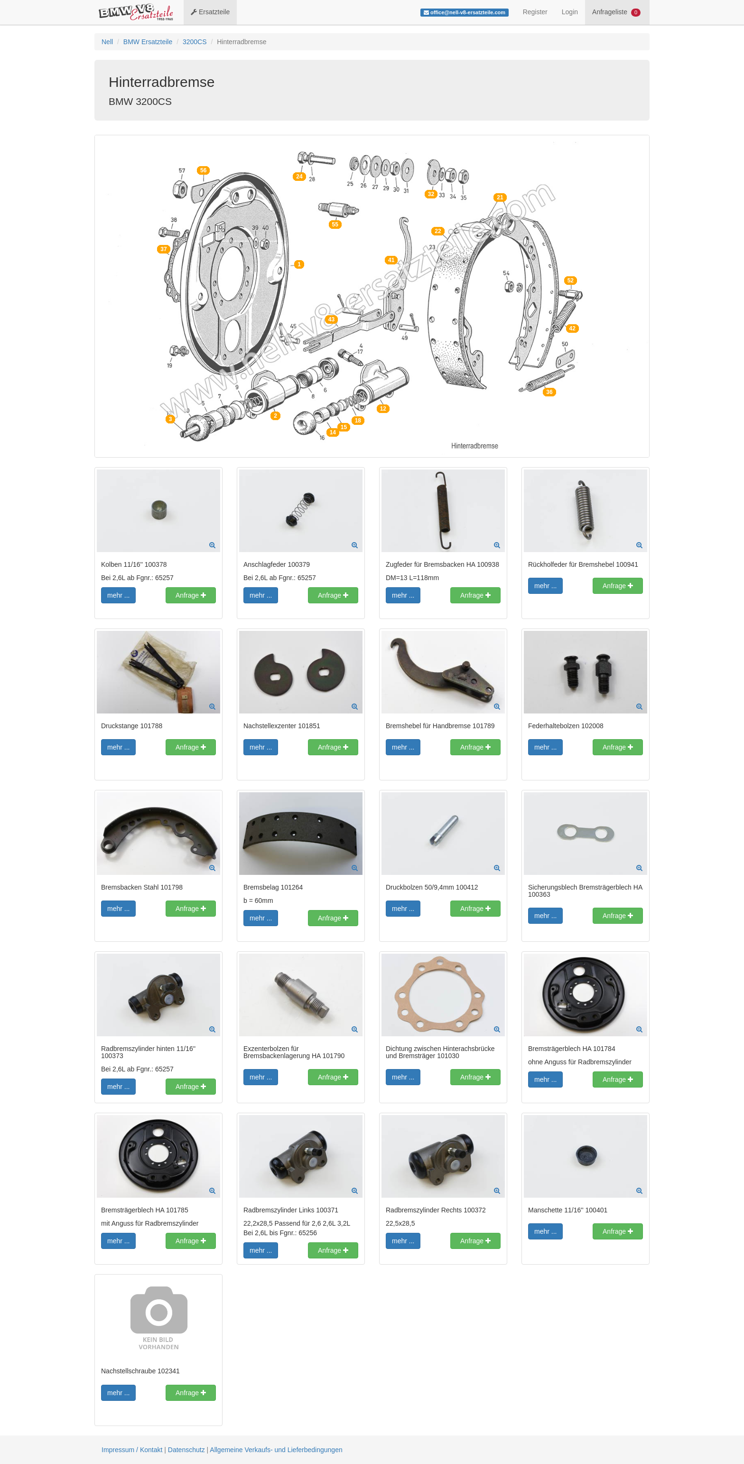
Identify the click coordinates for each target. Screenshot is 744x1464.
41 (391, 260)
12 (383, 408)
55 (335, 224)
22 (438, 231)
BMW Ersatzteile (147, 42)
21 (500, 197)
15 (344, 427)
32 (431, 194)
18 (358, 420)
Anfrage (191, 595)
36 (549, 392)
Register (535, 12)
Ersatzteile (210, 12)
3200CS (195, 42)
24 (299, 176)
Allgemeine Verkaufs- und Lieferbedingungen (276, 1450)
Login (570, 12)
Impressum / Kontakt (132, 1450)
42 (572, 328)
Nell (107, 42)
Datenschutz (186, 1450)
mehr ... (118, 595)
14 (333, 432)
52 (570, 280)
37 (163, 249)
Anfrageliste (616, 12)
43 (331, 319)
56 (203, 170)
